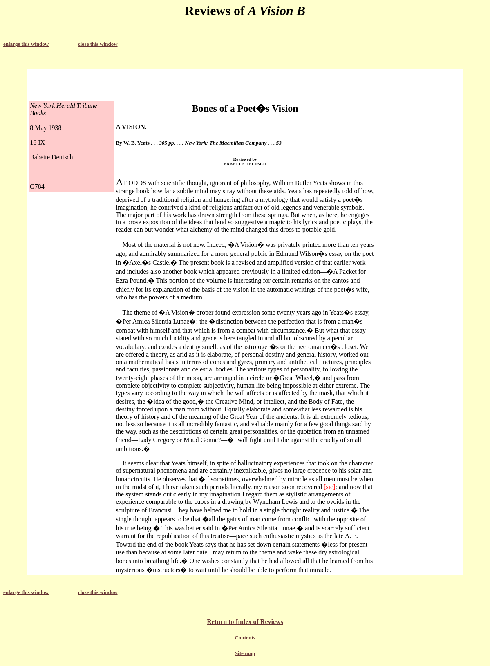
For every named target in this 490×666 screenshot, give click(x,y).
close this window (98, 44)
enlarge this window (26, 44)
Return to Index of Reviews (245, 621)
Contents (245, 638)
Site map (245, 653)
